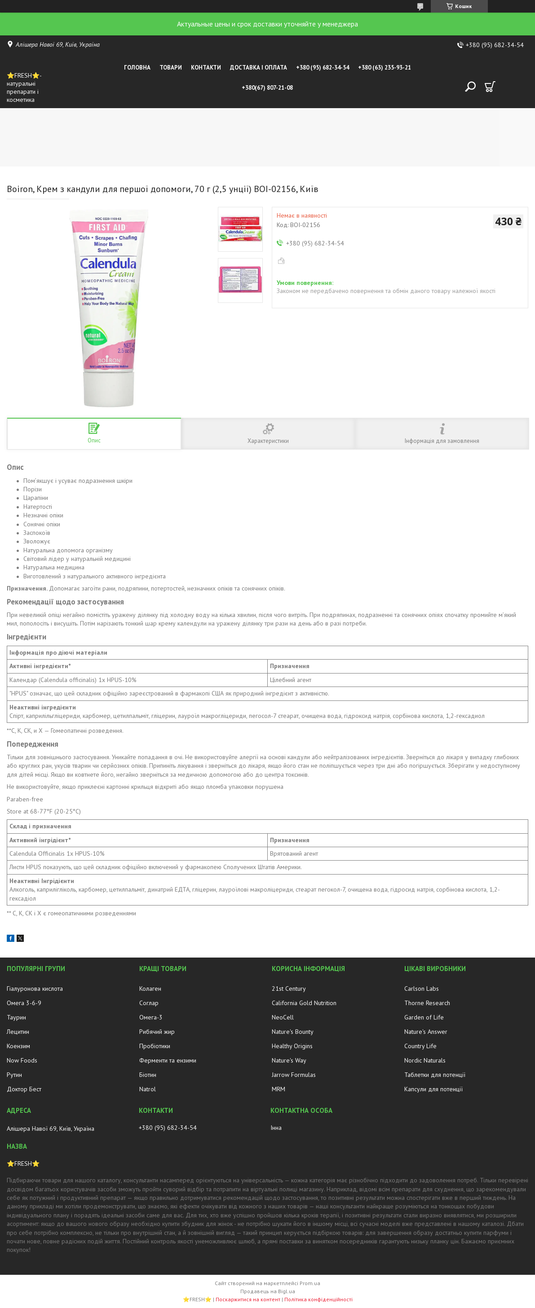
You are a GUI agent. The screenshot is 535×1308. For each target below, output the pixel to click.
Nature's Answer (425, 1032)
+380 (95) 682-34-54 (322, 67)
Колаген (150, 988)
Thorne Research (427, 1003)
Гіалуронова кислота (35, 988)
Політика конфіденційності (318, 1299)
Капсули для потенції (433, 1089)
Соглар (149, 1003)
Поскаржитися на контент (248, 1299)
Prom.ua (310, 1283)
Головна (137, 67)
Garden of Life (424, 1017)
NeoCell (283, 1017)
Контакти (206, 67)
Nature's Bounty (293, 1032)
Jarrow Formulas (294, 1075)
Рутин (14, 1075)
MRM (278, 1089)
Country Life (420, 1046)
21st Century (289, 988)
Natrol (147, 1089)
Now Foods (22, 1060)
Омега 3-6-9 (24, 1003)
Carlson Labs (421, 988)
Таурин (16, 1017)
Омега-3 (151, 1017)
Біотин (147, 1075)
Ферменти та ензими (167, 1060)
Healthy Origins (292, 1046)
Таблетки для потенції (434, 1075)
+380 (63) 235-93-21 (384, 67)
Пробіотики (154, 1046)
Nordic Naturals (425, 1060)
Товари (170, 67)
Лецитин (18, 1032)
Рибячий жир (157, 1032)
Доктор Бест (24, 1089)
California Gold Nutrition (304, 1003)
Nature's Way (289, 1060)
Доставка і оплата (258, 67)
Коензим (18, 1046)
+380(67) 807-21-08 (267, 88)
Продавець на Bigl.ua (267, 1291)
